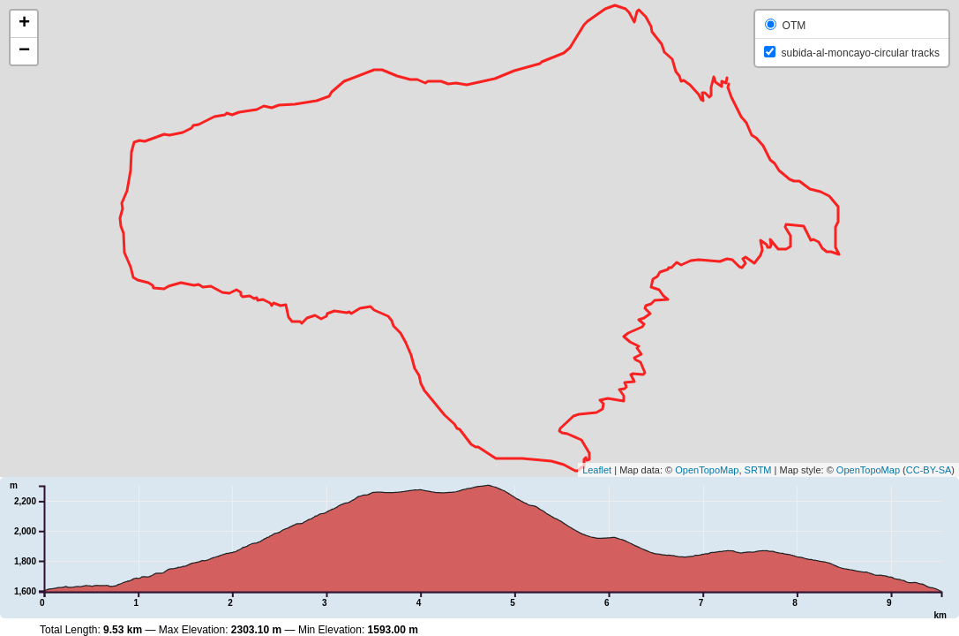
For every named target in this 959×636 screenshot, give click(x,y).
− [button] (24, 51)
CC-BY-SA (929, 470)
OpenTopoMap (706, 470)
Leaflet (596, 470)
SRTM (758, 470)
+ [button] (24, 24)
